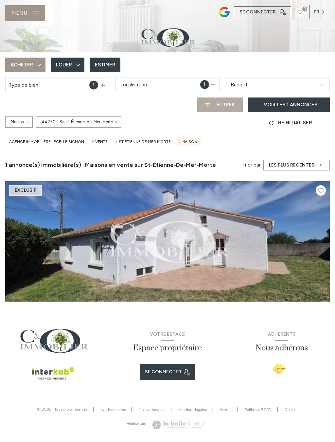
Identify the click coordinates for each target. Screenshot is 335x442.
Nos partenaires (152, 409)
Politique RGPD (258, 409)
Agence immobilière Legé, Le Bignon (46, 141)
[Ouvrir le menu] (25, 13)
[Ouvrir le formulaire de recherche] (220, 104)
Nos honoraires (113, 409)
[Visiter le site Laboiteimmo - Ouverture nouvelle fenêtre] (177, 425)
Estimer (105, 65)
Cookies (291, 410)
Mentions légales (192, 409)
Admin (226, 409)
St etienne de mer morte (145, 142)
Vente (101, 142)
